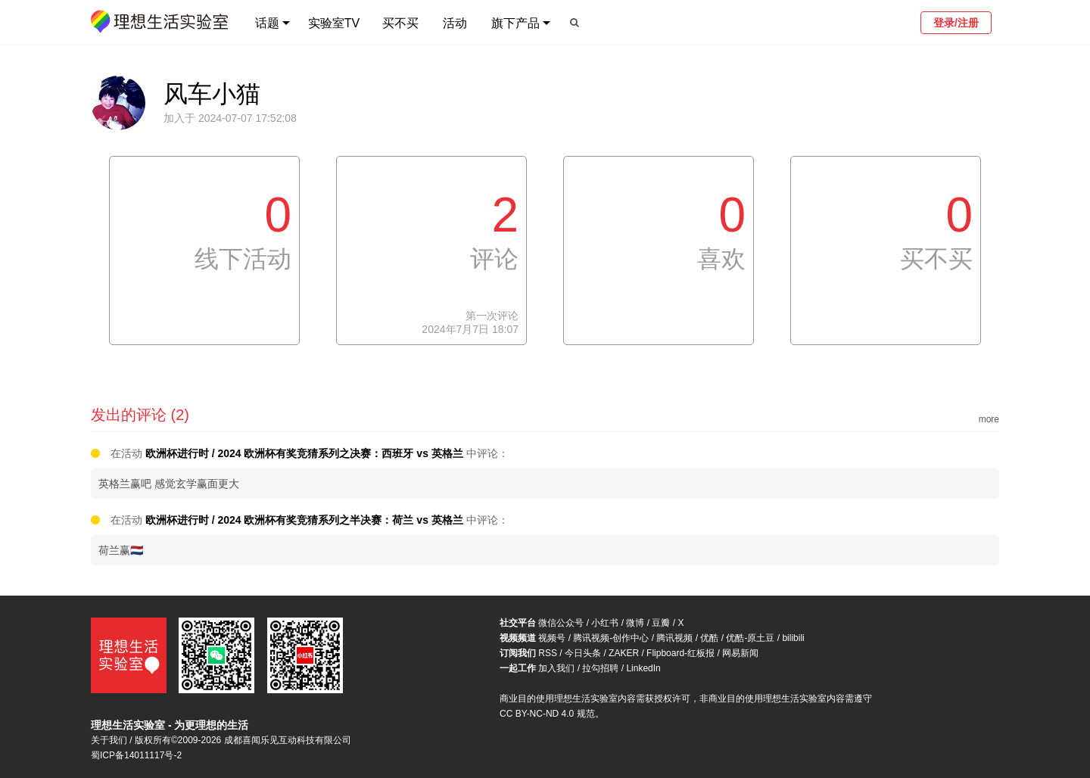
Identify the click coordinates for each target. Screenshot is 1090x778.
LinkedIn (643, 668)
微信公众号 (561, 623)
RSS (547, 653)
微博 (635, 623)
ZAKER (624, 653)
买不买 (400, 23)
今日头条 (583, 653)
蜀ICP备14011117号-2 (136, 755)
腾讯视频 (674, 638)
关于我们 (109, 740)
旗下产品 (515, 23)
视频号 (551, 638)
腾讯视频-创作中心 (611, 638)
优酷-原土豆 (750, 638)
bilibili (793, 638)
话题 (267, 23)
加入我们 (556, 668)
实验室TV (334, 23)
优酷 (709, 638)
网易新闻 (740, 653)
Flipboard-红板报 (680, 653)
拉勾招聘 (600, 668)
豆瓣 (661, 623)
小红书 (604, 623)
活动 (455, 23)
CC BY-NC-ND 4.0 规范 (547, 713)
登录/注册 (956, 23)
